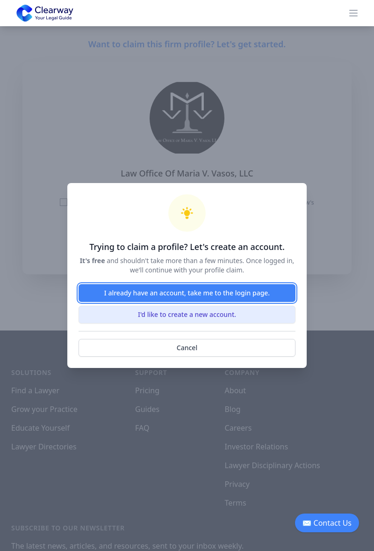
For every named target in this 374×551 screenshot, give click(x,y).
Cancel (187, 347)
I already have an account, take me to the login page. (187, 292)
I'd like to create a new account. (187, 314)
